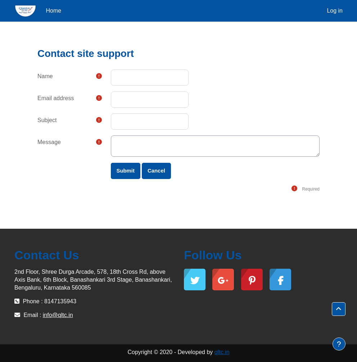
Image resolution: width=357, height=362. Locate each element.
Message (49, 142)
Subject (47, 120)
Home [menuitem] (53, 11)
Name (45, 76)
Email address (55, 98)
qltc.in (222, 352)
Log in (335, 11)
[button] (338, 309)
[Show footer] (339, 344)
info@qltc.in (58, 315)
